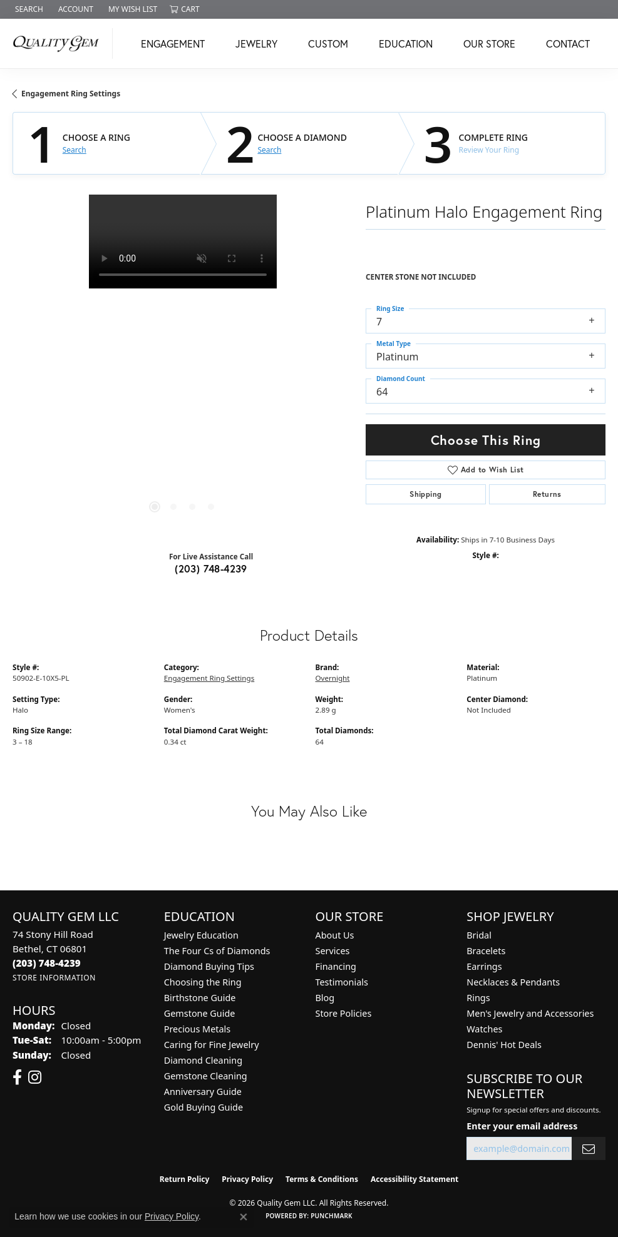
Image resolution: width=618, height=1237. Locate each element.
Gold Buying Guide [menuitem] (203, 1107)
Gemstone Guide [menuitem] (199, 1013)
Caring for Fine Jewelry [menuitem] (211, 1045)
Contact (568, 43)
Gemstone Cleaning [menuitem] (205, 1076)
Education (406, 43)
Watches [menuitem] (484, 1029)
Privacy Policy (247, 1179)
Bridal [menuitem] (479, 935)
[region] (183, 365)
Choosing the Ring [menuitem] (203, 982)
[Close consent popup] (243, 1217)
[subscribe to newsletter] (588, 1148)
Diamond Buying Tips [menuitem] (209, 966)
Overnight (333, 678)
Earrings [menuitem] (484, 966)
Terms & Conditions (322, 1179)
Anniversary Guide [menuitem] (203, 1091)
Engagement (173, 43)
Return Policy (185, 1179)
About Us (335, 935)
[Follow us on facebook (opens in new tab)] (17, 1077)
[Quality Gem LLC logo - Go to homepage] (59, 43)
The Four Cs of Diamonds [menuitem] (217, 951)
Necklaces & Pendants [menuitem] (513, 982)
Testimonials (342, 982)
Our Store (489, 43)
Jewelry (256, 43)
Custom (328, 43)
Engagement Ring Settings (70, 93)
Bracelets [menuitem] (485, 951)
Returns (547, 494)
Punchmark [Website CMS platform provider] (332, 1215)
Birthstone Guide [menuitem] (200, 998)
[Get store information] (54, 977)
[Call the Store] (47, 963)
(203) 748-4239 (211, 568)
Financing (336, 966)
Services (333, 951)
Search (74, 150)
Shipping (425, 494)
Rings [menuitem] (478, 998)
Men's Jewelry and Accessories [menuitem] (530, 1013)
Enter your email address (521, 1126)
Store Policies (344, 1013)
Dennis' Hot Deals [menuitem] (504, 1045)
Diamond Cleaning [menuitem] (203, 1060)
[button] (28, 9)
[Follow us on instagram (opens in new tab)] (34, 1077)
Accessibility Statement (414, 1179)
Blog (325, 998)
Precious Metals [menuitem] (197, 1029)
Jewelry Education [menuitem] (201, 935)
